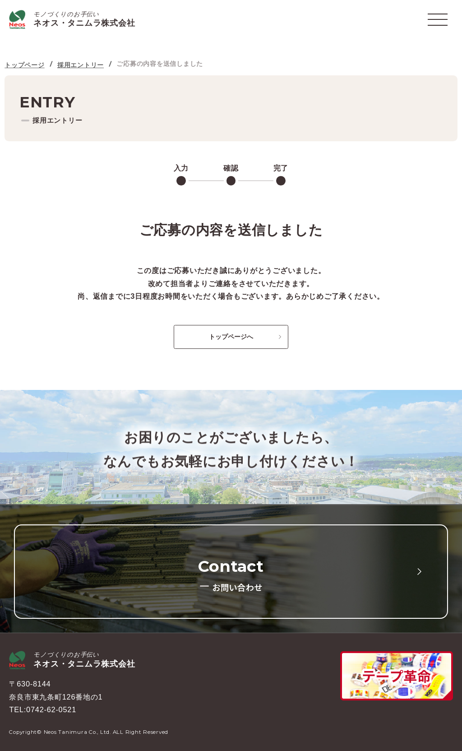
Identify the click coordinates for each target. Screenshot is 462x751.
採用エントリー (80, 65)
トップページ (25, 65)
